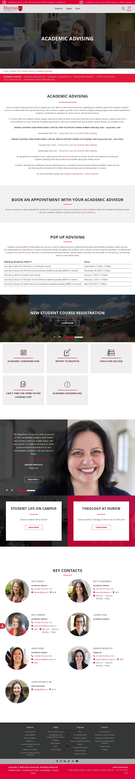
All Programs (55, 743)
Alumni (80, 744)
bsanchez (103, 592)
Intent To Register (105, 77)
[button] (83, 133)
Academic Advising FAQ (34, 77)
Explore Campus (80, 738)
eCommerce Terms (30, 770)
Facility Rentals (80, 751)
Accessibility (45, 770)
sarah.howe (45, 659)
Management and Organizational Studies (55, 736)
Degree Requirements (83, 77)
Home (6, 71)
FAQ (55, 746)
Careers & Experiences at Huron (30, 745)
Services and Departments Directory (105, 742)
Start (55, 337)
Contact (104, 727)
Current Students (80, 735)
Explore (59, 8)
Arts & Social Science (56, 732)
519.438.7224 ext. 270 (43, 622)
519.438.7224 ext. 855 (43, 656)
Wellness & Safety (30, 750)
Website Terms (14, 770)
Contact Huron (104, 732)
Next (132, 314)
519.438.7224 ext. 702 (105, 656)
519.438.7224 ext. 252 (105, 589)
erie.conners (45, 626)
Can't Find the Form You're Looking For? (23, 395)
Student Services (28, 71)
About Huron (30, 732)
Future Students (30, 738)
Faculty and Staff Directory (104, 738)
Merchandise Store (80, 747)
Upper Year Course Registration (39, 79)
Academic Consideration (59, 77)
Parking (105, 750)
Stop (60, 337)
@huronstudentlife (47, 168)
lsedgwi (40, 689)
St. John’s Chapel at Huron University (30, 754)
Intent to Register (67, 361)
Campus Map (105, 746)
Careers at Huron (80, 754)
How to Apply (56, 750)
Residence (30, 741)
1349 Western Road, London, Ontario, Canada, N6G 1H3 (91, 770)
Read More (34, 527)
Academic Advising (12, 77)
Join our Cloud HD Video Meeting (83, 145)
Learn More (67, 323)
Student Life (15, 71)
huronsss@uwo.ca (18, 122)
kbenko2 (41, 592)
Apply (69, 8)
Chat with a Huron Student (105, 735)
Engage (80, 727)
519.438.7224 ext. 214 (43, 589)
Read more (33, 479)
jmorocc (105, 659)
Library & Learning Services (80, 741)
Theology (55, 740)
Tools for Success (12, 79)
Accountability (30, 735)
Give (78, 8)
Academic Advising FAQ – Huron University (81, 174)
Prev (3, 314)
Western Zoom (64, 156)
